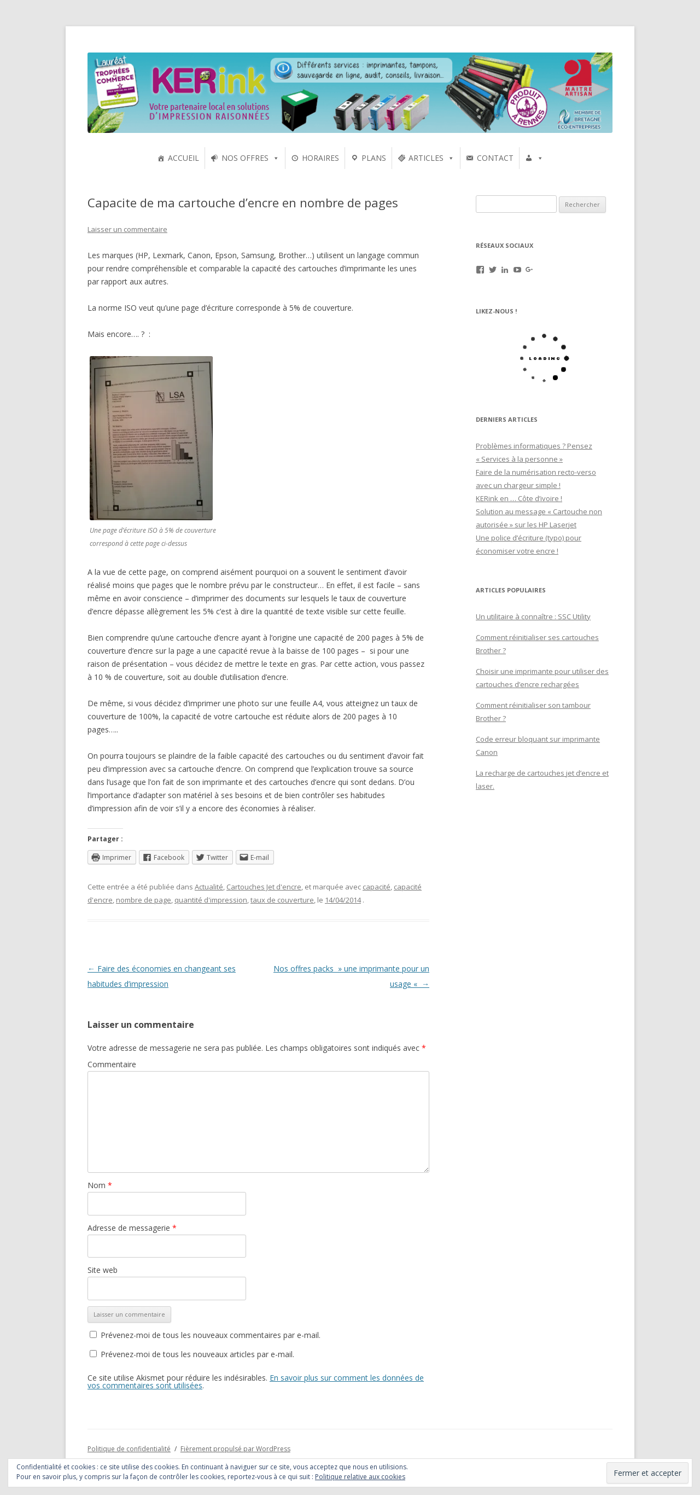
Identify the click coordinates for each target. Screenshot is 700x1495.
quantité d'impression (210, 900)
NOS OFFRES (245, 158)
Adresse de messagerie (132, 1228)
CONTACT (495, 158)
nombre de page (143, 900)
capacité (376, 887)
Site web (103, 1270)
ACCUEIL (183, 158)
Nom (100, 1185)
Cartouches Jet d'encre (263, 887)
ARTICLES (426, 158)
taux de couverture (282, 900)
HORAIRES (320, 158)
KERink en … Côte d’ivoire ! (519, 498)
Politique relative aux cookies (360, 1476)
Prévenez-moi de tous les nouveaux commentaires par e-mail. (210, 1335)
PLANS (373, 158)
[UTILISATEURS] (534, 158)
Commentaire (112, 1064)
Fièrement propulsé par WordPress (235, 1448)
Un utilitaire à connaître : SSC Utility (533, 616)
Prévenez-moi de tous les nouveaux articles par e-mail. (197, 1354)
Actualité (209, 887)
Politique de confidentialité (129, 1448)
